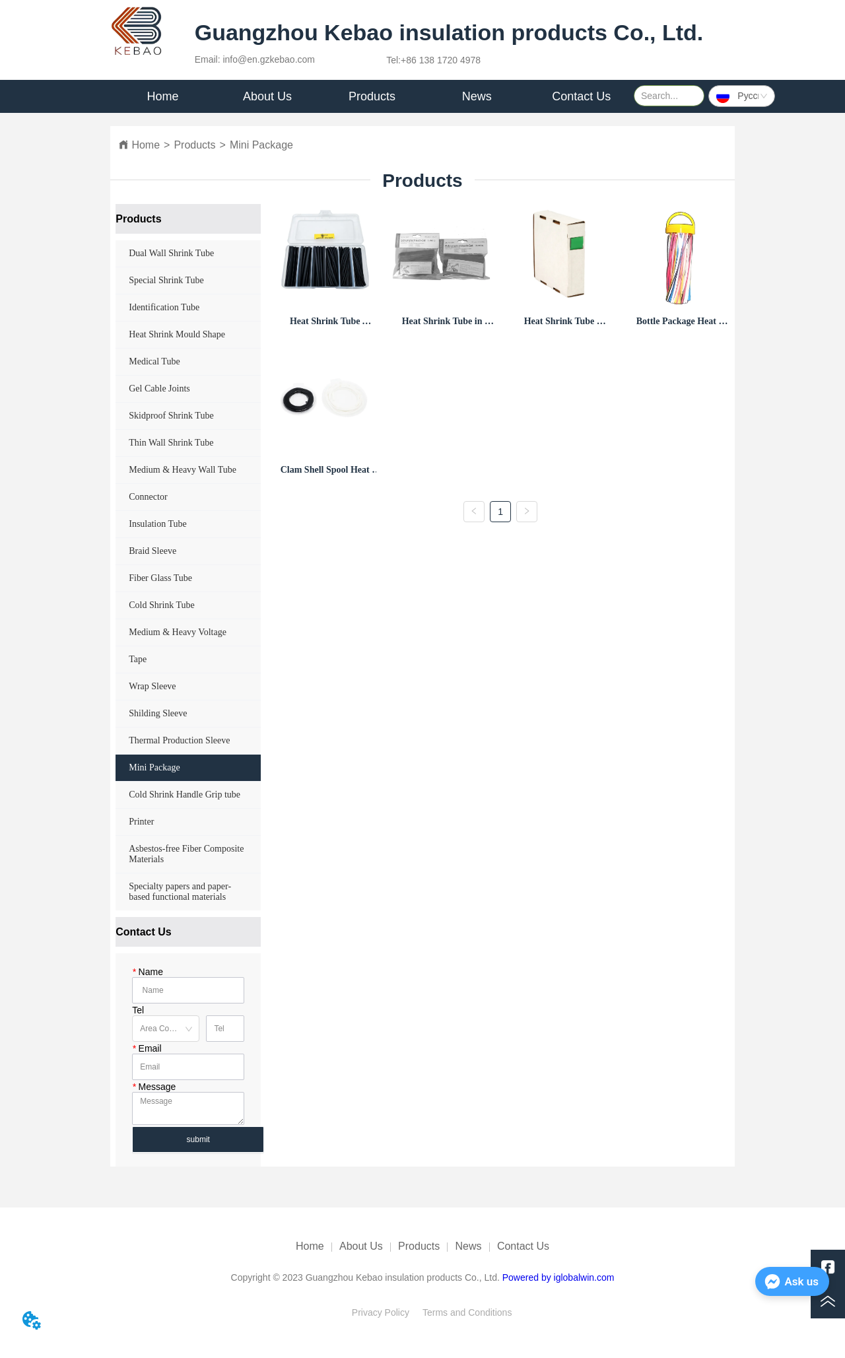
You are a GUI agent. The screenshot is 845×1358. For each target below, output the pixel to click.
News (469, 1246)
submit (198, 1139)
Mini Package (261, 145)
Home (145, 145)
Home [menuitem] (162, 96)
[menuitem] (267, 96)
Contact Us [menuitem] (581, 96)
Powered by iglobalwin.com (558, 1277)
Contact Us (523, 1246)
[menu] (372, 96)
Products (194, 145)
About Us (361, 1246)
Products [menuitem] (372, 96)
